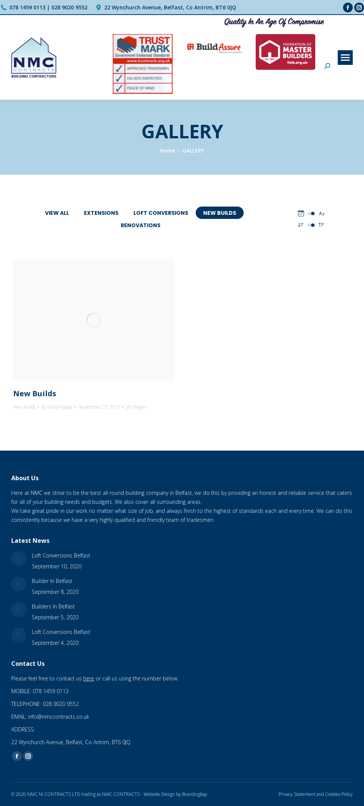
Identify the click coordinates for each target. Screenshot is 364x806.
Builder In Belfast (52, 580)
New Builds (34, 393)
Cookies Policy (339, 794)
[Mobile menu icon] (345, 57)
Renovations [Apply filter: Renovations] (140, 225)
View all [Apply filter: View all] (57, 213)
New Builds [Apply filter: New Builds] (219, 213)
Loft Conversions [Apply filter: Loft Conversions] (160, 213)
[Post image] (18, 558)
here (88, 678)
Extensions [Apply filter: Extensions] (101, 213)
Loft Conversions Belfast (61, 555)
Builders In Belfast (53, 606)
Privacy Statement (297, 794)
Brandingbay (194, 794)
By (56, 407)
